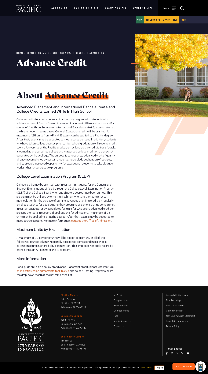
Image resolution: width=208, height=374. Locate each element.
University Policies (174, 310)
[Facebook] (168, 354)
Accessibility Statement (177, 295)
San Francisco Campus (72, 336)
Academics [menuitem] (59, 8)
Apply (166, 20)
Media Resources (122, 321)
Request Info (153, 20)
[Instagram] (173, 354)
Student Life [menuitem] (142, 8)
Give (175, 20)
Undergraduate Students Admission (78, 53)
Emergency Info (121, 310)
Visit (140, 20)
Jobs (183, 20)
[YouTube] (189, 354)
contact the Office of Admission (91, 220)
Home (20, 53)
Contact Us (119, 326)
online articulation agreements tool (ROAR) (43, 270)
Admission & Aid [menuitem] (86, 8)
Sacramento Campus (71, 316)
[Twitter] (183, 354)
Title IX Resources (175, 305)
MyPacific (118, 295)
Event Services (121, 305)
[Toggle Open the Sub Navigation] (170, 8)
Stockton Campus (69, 295)
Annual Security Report (177, 321)
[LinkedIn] (178, 354)
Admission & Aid (38, 53)
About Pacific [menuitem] (116, 8)
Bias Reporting (173, 300)
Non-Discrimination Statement (180, 316)
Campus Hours (121, 300)
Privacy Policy (172, 326)
